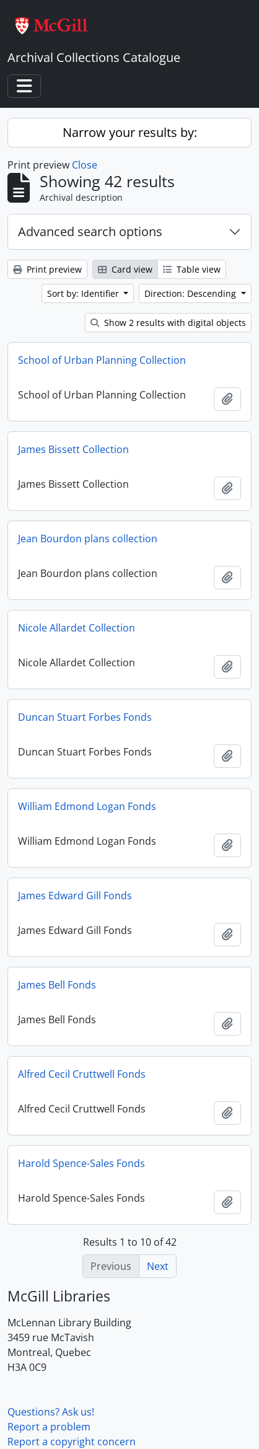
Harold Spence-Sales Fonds (81, 1163)
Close (84, 165)
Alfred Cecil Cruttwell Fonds (82, 1074)
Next (158, 1266)
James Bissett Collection (73, 449)
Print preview (47, 269)
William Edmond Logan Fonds (87, 806)
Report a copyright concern (71, 1441)
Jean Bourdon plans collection (87, 538)
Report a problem (48, 1427)
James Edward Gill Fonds (75, 895)
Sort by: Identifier (84, 293)
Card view (125, 269)
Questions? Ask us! (50, 1412)
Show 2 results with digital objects (168, 322)
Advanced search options (90, 231)
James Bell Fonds (57, 985)
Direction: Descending (191, 293)
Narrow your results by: (130, 132)
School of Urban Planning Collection (102, 360)
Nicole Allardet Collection (76, 628)
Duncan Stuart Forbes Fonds (85, 717)
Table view (192, 269)
